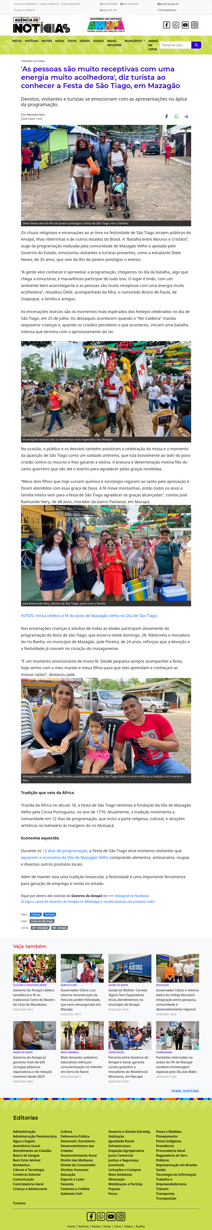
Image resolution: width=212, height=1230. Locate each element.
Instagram (123, 895)
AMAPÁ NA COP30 (153, 45)
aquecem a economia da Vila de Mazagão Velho (65, 857)
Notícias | (85, 1226)
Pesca (112, 1193)
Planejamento (167, 1136)
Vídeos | (130, 1226)
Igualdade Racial (121, 1141)
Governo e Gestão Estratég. (129, 1131)
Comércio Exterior (27, 1174)
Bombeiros (21, 1165)
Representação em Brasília (176, 1165)
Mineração (116, 1179)
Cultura (35, 914)
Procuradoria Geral (170, 1150)
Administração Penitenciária (35, 1136)
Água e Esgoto (24, 1141)
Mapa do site (108, 10)
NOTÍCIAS (31, 41)
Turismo (49, 914)
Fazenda (67, 1184)
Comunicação (23, 1179)
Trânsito (162, 1189)
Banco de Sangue (26, 1155)
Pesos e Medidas (169, 1131)
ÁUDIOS (98, 41)
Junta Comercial (120, 1155)
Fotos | (119, 1226)
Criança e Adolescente (30, 1189)
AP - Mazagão (40, 928)
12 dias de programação (65, 850)
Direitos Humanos (75, 1170)
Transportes (165, 1193)
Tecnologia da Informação (176, 1174)
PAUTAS (47, 41)
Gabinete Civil (71, 1193)
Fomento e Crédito (75, 1189)
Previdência (165, 1146)
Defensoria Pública (75, 1136)
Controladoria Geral (28, 1184)
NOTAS (59, 41)
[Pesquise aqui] (196, 45)
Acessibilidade (109, 4)
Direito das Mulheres (77, 1160)
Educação (68, 1174)
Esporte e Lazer (72, 1179)
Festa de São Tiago (42, 921)
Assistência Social (26, 1146)
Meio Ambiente (120, 1174)
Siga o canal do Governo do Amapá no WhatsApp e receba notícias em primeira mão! (88, 901)
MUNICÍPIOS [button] (134, 41)
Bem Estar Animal (27, 1160)
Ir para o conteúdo (25, 4)
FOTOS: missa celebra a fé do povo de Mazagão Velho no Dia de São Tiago (89, 615)
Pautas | (98, 1226)
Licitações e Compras (124, 1170)
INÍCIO (17, 41)
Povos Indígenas (169, 1141)
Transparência (166, 10)
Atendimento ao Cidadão (32, 1150)
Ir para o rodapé (24, 10)
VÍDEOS (85, 41)
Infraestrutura (119, 1146)
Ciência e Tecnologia (29, 1170)
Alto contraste (129, 4)
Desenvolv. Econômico (78, 1141)
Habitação (116, 1136)
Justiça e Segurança (123, 1160)
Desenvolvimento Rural (79, 1155)
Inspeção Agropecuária (126, 1150)
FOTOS (72, 41)
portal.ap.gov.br (168, 4)
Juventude (116, 1165)
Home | (72, 1226)
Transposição (166, 1198)
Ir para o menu (49, 4)
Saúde (161, 1170)
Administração (24, 1131)
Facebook (141, 895)
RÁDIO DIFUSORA (114, 43)
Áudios (140, 1226)
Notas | (108, 1226)
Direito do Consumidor (78, 1165)
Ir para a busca (70, 4)
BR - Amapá (59, 928)
